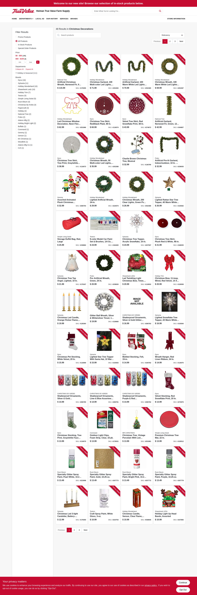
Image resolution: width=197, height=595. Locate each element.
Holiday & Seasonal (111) (27, 73)
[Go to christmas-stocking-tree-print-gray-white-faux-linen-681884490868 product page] (72, 426)
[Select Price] (37, 62)
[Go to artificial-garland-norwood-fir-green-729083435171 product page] (169, 112)
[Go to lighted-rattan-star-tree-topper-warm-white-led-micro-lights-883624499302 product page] (169, 191)
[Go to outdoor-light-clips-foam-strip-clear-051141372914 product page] (104, 426)
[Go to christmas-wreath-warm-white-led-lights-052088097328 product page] (169, 73)
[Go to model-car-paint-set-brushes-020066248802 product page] (104, 230)
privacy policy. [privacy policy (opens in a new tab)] (151, 585)
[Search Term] (127, 11)
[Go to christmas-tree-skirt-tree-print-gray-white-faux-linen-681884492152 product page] (72, 152)
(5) (22, 96)
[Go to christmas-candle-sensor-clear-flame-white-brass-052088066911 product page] (137, 505)
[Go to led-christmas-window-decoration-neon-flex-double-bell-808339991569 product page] (72, 112)
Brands (74, 19)
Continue (183, 583)
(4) (24, 102)
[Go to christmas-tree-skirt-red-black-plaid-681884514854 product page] (104, 112)
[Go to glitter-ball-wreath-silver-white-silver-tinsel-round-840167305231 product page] (104, 309)
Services (64, 19)
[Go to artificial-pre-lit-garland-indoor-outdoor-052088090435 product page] (169, 152)
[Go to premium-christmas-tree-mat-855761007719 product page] (169, 426)
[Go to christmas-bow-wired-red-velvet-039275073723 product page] (169, 269)
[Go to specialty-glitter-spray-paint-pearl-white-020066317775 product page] (72, 466)
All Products (23, 41)
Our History (52, 19)
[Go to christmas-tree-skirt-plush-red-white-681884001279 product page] (169, 230)
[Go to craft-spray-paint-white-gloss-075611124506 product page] (104, 505)
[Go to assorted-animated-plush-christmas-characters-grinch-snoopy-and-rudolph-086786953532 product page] (72, 191)
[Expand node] (16, 72)
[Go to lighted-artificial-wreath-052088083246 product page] (104, 191)
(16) (22, 80)
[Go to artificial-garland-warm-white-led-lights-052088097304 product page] (137, 73)
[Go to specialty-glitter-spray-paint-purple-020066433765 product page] (169, 466)
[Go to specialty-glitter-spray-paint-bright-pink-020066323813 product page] (137, 466)
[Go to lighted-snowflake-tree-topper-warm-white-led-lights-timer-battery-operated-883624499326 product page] (169, 309)
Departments (25, 19)
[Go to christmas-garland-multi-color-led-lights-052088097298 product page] (104, 73)
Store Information (176, 19)
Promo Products (24, 37)
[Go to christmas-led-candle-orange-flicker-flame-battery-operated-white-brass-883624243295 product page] (72, 309)
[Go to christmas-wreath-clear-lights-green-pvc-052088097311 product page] (137, 191)
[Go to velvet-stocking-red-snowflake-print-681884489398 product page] (169, 387)
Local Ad (40, 19)
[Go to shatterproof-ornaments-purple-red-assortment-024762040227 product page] (137, 387)
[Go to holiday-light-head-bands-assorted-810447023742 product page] (169, 505)
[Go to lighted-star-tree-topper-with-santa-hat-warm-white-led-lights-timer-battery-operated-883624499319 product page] (104, 348)
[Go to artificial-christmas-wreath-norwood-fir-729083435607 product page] (72, 73)
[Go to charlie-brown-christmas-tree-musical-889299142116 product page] (137, 152)
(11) (23, 83)
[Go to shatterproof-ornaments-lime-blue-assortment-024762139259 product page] (104, 387)
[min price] (20, 62)
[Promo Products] (16, 37)
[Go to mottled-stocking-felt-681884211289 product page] (137, 348)
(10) (28, 86)
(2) (22, 111)
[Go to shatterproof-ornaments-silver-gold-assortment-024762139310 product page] (72, 387)
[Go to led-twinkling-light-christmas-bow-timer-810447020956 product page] (137, 269)
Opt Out (182, 590)
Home (14, 19)
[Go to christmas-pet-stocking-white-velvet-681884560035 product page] (72, 348)
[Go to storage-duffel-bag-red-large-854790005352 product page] (72, 230)
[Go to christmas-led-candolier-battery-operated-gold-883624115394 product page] (72, 505)
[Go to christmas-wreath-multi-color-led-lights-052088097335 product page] (104, 152)
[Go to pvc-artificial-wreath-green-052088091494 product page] (104, 269)
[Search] (160, 11)
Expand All (29, 69)
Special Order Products (27, 48)
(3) (23, 108)
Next (181, 41)
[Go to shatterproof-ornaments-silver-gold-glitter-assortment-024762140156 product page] (137, 309)
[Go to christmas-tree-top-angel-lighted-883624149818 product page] (72, 269)
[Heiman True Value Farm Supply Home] (23, 11)
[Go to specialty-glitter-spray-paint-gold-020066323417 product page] (104, 466)
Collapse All (20, 69)
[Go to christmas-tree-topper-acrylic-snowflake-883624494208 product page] (137, 230)
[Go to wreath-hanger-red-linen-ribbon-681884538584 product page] (169, 348)
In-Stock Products (25, 44)
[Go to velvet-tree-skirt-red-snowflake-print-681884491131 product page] (137, 112)
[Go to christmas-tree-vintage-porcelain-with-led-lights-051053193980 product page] (137, 426)
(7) (24, 92)
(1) (22, 126)
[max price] (30, 62)
